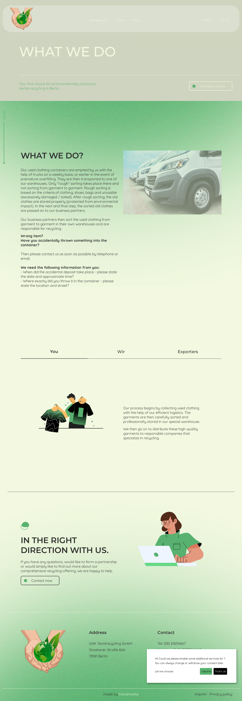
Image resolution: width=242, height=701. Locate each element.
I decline (206, 671)
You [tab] (54, 351)
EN (223, 20)
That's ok (220, 671)
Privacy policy (220, 694)
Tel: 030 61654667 (171, 643)
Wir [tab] (121, 351)
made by (121, 694)
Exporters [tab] (188, 351)
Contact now (41, 580)
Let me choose (164, 671)
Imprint (201, 694)
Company (96, 20)
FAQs (136, 20)
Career (120, 20)
